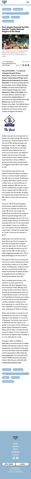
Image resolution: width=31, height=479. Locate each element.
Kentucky (5, 17)
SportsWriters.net (15, 468)
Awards (15, 446)
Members (15, 452)
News (15, 443)
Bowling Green (18, 9)
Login (22, 464)
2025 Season (6, 9)
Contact (15, 455)
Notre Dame (15, 17)
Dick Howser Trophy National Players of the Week (14, 13)
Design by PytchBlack (15, 470)
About (15, 449)
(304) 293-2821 (6, 65)
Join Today (8, 464)
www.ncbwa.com (7, 355)
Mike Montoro (9, 61)
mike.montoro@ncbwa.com (9, 63)
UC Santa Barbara (8, 21)
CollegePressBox (18, 471)
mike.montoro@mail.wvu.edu (11, 362)
